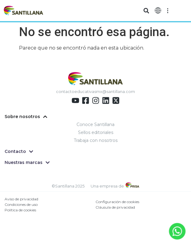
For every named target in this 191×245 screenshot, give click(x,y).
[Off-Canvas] (168, 10)
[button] (146, 11)
